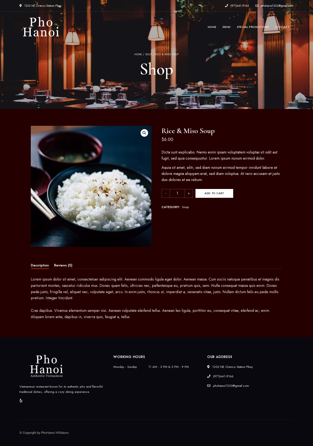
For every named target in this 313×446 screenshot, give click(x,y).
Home (138, 54)
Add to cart (214, 193)
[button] (144, 133)
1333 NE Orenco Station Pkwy (40, 6)
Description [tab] (40, 265)
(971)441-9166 (237, 6)
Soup (148, 54)
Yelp (20, 401)
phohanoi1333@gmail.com (274, 6)
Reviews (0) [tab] (63, 265)
